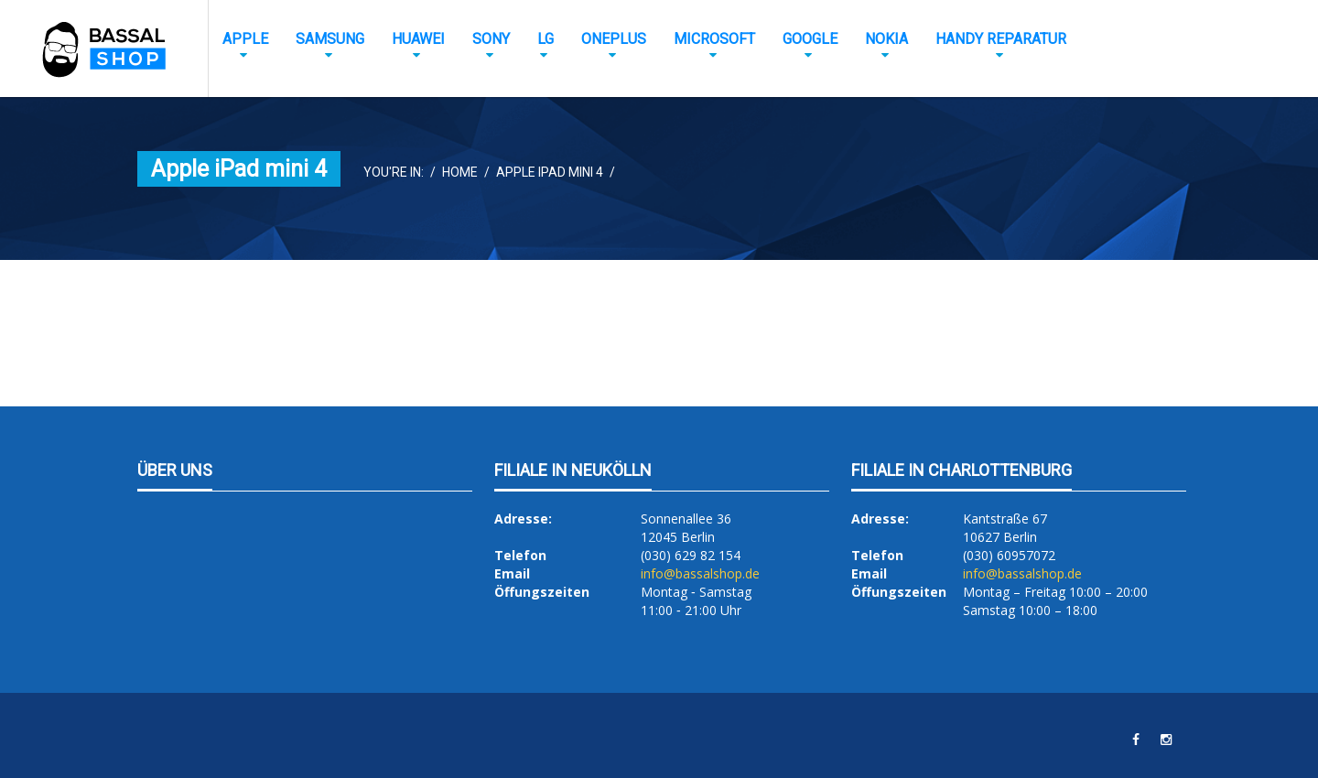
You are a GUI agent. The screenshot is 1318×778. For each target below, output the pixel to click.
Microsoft (714, 39)
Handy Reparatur (1000, 39)
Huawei (418, 39)
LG (545, 39)
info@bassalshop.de (700, 573)
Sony (491, 39)
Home (460, 172)
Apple (245, 39)
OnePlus (613, 39)
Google (810, 39)
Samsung (330, 39)
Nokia (886, 39)
